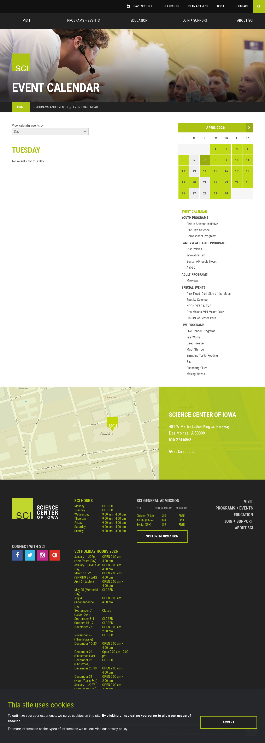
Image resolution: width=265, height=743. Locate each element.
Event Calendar (194, 212)
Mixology (192, 280)
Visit (26, 20)
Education (139, 20)
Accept (229, 722)
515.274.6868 (180, 439)
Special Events (194, 287)
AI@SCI (191, 267)
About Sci (245, 20)
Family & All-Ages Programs (204, 243)
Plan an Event (198, 6)
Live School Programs (201, 331)
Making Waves (196, 374)
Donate (222, 6)
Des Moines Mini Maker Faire (205, 312)
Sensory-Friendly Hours (202, 261)
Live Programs (193, 325)
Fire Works (193, 337)
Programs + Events (83, 20)
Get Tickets (171, 6)
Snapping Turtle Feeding (202, 355)
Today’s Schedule (140, 6)
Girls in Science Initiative (202, 224)
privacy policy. (118, 729)
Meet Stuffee (195, 349)
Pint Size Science (198, 230)
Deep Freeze (195, 343)
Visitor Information (162, 536)
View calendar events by (28, 125)
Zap (189, 362)
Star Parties (194, 249)
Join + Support (194, 20)
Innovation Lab (196, 255)
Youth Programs (195, 218)
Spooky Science (197, 300)
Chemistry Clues (197, 368)
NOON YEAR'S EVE (199, 306)
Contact (242, 6)
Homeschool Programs (202, 236)
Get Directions (181, 451)
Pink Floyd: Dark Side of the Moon (209, 294)
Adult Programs (195, 274)
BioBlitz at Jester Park (201, 318)
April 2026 (215, 127)
